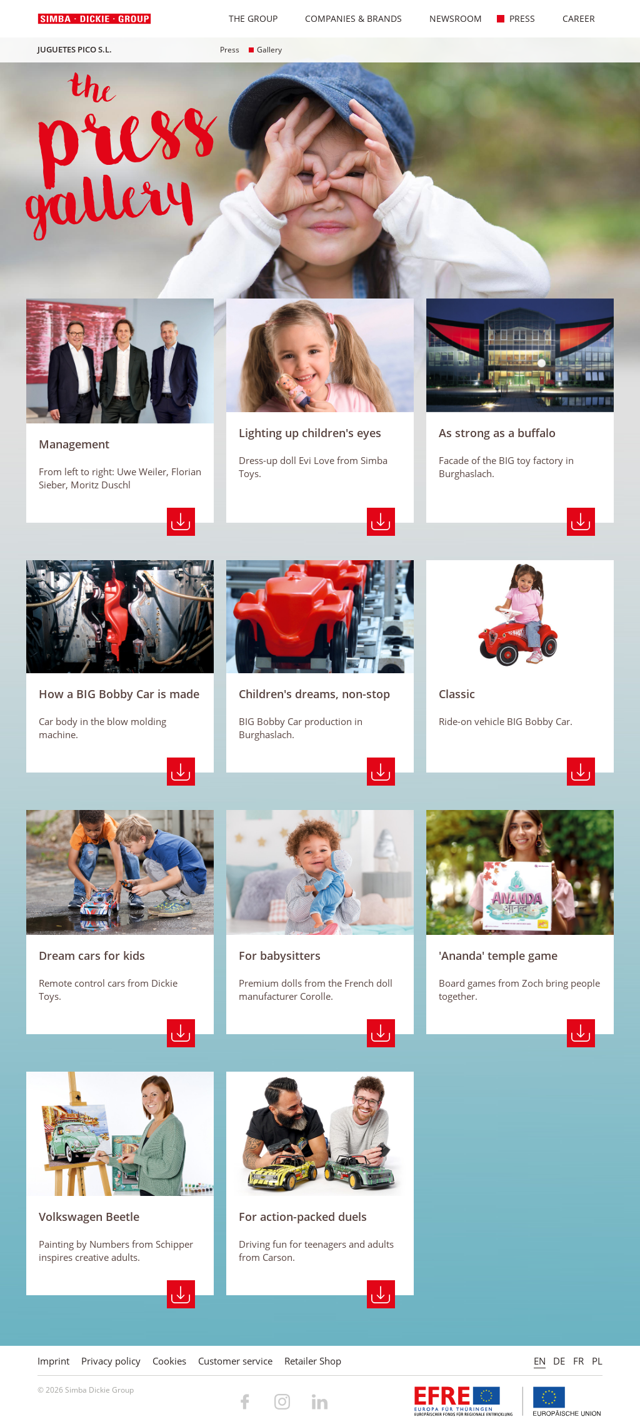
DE (559, 1361)
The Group (247, 18)
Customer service (235, 1361)
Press (515, 18)
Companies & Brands (347, 18)
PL (597, 1361)
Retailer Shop (312, 1361)
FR (578, 1361)
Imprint (53, 1361)
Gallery (265, 49)
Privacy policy (111, 1361)
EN (540, 1361)
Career (572, 18)
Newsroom (449, 18)
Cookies (169, 1361)
